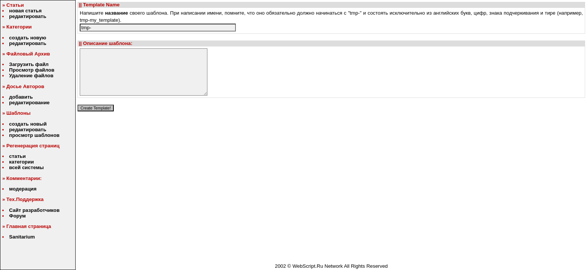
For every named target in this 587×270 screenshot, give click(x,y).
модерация (22, 189)
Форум (17, 216)
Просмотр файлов (31, 70)
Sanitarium (22, 237)
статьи (17, 156)
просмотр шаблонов (34, 135)
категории (21, 162)
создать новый (27, 124)
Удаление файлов (31, 75)
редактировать (27, 16)
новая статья (25, 11)
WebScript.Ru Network (317, 266)
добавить (21, 97)
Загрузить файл (29, 64)
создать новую (27, 37)
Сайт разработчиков (34, 210)
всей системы (26, 167)
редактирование (29, 102)
